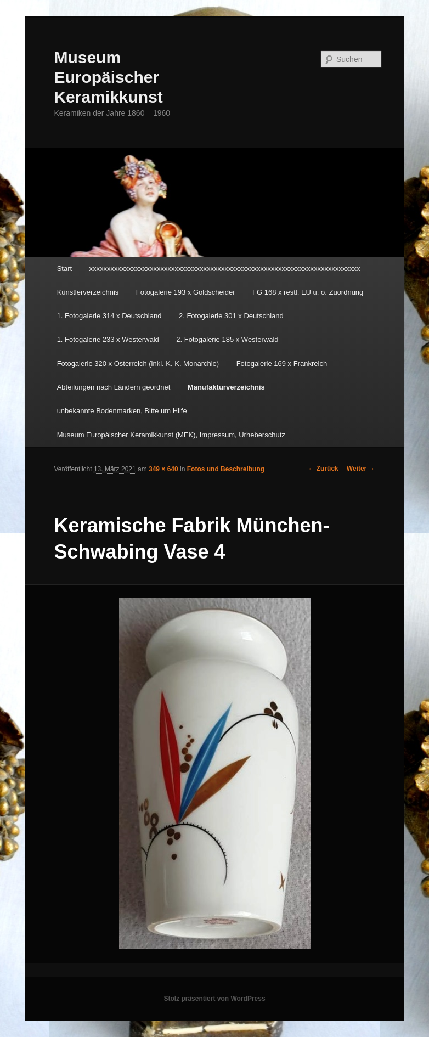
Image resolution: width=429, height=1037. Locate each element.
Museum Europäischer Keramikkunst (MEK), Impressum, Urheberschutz (171, 435)
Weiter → (361, 468)
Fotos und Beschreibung (225, 469)
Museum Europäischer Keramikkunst (108, 77)
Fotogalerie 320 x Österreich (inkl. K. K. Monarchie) (138, 363)
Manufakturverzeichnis (226, 387)
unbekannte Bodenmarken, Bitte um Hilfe (122, 411)
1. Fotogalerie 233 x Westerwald (108, 339)
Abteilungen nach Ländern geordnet (114, 387)
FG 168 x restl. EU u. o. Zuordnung (307, 292)
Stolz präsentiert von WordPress (214, 998)
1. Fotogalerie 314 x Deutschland (109, 316)
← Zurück (323, 468)
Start (64, 268)
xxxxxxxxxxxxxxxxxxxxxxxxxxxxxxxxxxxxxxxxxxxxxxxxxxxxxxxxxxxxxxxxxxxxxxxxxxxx (224, 268)
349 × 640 (163, 469)
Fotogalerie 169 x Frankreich (281, 363)
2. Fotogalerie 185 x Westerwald (227, 339)
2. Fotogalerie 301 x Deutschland (231, 316)
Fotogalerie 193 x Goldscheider (185, 292)
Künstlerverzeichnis (88, 292)
